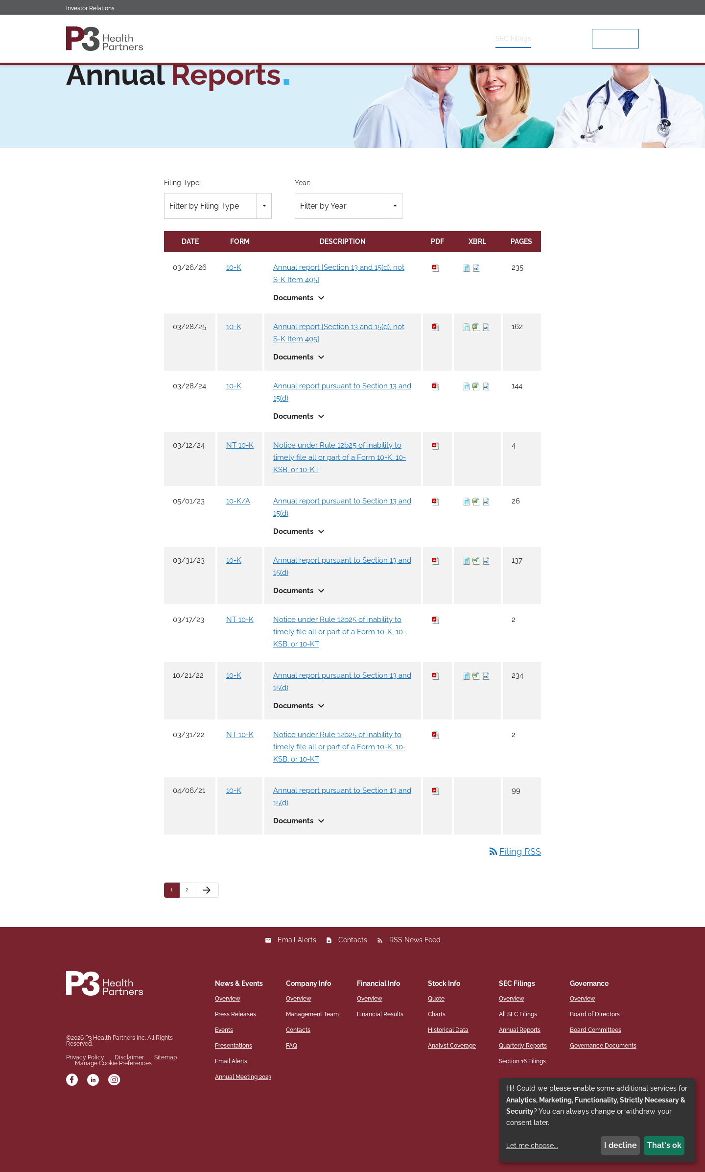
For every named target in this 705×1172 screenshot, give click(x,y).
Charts (437, 1078)
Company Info (353, 39)
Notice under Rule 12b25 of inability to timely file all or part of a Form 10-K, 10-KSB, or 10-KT (339, 521)
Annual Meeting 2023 (243, 1140)
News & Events (291, 39)
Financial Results (380, 1078)
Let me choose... (532, 1145)
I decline (620, 1145)
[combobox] (218, 269)
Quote (436, 1062)
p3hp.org (615, 38)
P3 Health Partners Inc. (115, 1101)
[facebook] (72, 1144)
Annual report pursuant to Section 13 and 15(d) (342, 455)
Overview (237, 39)
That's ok (664, 1145)
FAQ (291, 1109)
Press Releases (235, 1078)
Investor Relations (90, 8)
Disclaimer (129, 1121)
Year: (302, 246)
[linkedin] (93, 1144)
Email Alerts (297, 1003)
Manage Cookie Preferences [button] (113, 1127)
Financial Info (412, 39)
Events (224, 1093)
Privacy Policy (85, 1121)
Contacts (352, 1003)
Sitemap (165, 1121)
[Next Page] (207, 953)
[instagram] (114, 1144)
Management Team (312, 1078)
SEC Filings (513, 39)
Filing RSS (514, 915)
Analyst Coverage (452, 1109)
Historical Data (448, 1093)
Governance (565, 39)
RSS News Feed (415, 1003)
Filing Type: (182, 246)
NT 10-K (240, 508)
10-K (233, 331)
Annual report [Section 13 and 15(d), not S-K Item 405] (338, 337)
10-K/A (238, 564)
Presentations (233, 1109)
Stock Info (464, 39)
